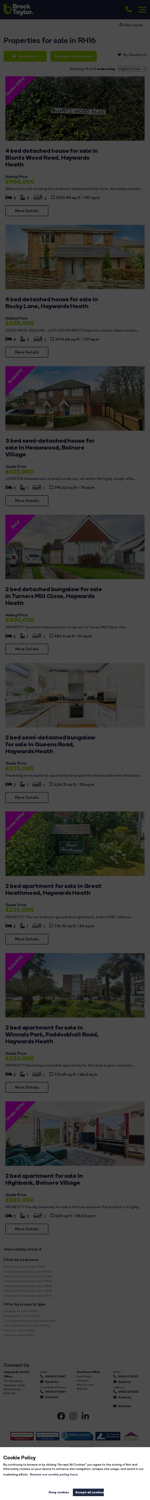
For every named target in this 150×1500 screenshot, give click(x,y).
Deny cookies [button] (59, 1492)
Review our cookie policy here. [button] (54, 1474)
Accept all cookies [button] (89, 1492)
